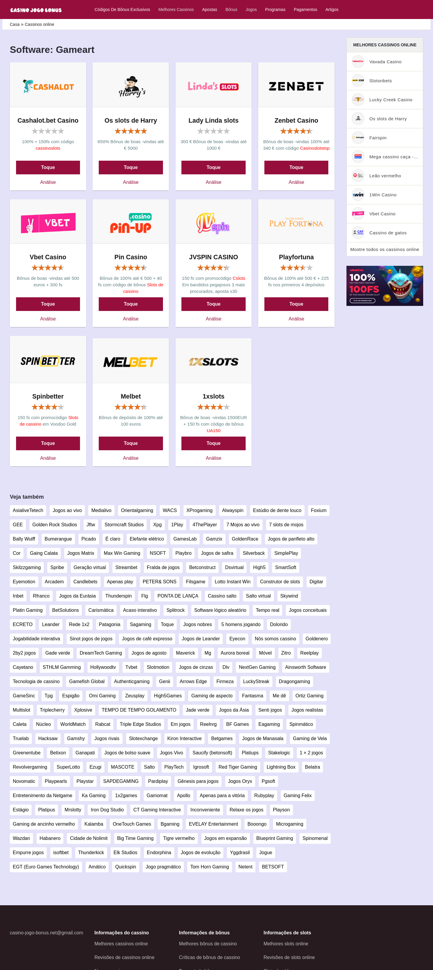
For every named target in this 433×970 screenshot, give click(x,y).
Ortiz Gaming (310, 695)
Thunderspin (118, 595)
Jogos (251, 9)
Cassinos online (39, 24)
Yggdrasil (240, 852)
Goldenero (317, 638)
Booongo (256, 824)
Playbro (183, 553)
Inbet (18, 595)
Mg (208, 652)
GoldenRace (245, 538)
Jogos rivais (106, 738)
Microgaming (289, 824)
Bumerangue (58, 538)
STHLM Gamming (62, 667)
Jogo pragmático (163, 866)
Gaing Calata (44, 553)
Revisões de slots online (289, 957)
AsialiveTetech (28, 510)
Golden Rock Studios (54, 524)
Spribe (57, 567)
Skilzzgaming (27, 567)
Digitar (316, 581)
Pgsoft (268, 781)
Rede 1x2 (79, 624)
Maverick (185, 652)
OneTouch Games (132, 824)
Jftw (91, 524)
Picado (88, 538)
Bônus (231, 9)
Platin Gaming (28, 610)
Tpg (49, 695)
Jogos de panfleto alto (291, 538)
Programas (275, 9)
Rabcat (102, 724)
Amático (97, 866)
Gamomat (157, 795)
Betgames (222, 738)
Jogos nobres (197, 624)
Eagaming (269, 724)
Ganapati (85, 752)
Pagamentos (305, 9)
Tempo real (267, 610)
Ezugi (95, 767)
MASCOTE (122, 767)
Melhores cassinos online (121, 943)
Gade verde (57, 652)
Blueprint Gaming (274, 838)
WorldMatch (73, 724)
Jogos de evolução (200, 852)
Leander (50, 624)
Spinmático (301, 724)
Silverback (254, 553)
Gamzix (214, 538)
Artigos (331, 9)
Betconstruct (202, 567)
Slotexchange (143, 738)
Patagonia (109, 624)
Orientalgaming (137, 510)
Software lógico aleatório (220, 610)
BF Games (237, 724)
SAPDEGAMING (121, 781)
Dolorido (279, 624)
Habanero (50, 838)
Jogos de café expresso (147, 638)
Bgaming (170, 824)
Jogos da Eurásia (77, 595)
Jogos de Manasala (262, 738)
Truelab (21, 738)
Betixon (58, 752)
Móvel (265, 652)
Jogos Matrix (80, 553)
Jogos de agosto (148, 652)
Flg (144, 595)
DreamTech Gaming (101, 652)
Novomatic (24, 781)
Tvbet (131, 667)
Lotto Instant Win (232, 581)
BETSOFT (273, 866)
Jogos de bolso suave (127, 752)
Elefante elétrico (147, 538)
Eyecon (237, 638)
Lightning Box (281, 767)
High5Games (168, 695)
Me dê (279, 695)
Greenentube (26, 752)
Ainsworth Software (305, 667)
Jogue (265, 852)
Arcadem (54, 581)
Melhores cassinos (176, 9)
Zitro (286, 652)
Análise (48, 182)
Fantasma (252, 695)
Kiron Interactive (184, 738)
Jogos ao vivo (67, 510)
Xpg (157, 524)
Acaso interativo (140, 610)
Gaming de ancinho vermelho (44, 824)
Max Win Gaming (122, 553)
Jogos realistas (307, 710)
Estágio (21, 809)
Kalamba (93, 824)
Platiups (250, 752)
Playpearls (56, 781)
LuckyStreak (256, 681)
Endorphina (159, 852)
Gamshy (76, 738)
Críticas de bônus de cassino (209, 957)
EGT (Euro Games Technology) (46, 866)
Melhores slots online (285, 943)
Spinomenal (315, 838)
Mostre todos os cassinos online (384, 249)
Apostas (209, 9)
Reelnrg (208, 724)
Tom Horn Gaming (209, 866)
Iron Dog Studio (107, 809)
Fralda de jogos (163, 567)
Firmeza (225, 681)
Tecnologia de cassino (36, 681)
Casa (15, 24)
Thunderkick (91, 852)
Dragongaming (294, 681)
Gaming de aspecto (212, 695)
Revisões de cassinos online (124, 957)
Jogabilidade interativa (36, 638)
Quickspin (125, 866)
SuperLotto (68, 767)
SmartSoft (285, 567)
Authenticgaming (132, 681)
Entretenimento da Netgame (42, 795)
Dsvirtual (234, 567)
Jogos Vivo (171, 752)
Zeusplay (135, 695)
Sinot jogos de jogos (91, 638)
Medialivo (101, 510)
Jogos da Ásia (234, 710)
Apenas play (120, 581)
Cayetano (23, 667)
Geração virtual (90, 567)
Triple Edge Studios (140, 724)
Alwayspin (233, 510)
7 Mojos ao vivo (243, 524)
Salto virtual (258, 595)
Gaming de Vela (310, 738)
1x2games (126, 795)
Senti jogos (270, 710)
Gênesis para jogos (198, 781)
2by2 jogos (24, 652)
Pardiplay (158, 781)
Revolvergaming (30, 767)
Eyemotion (24, 581)
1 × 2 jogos (311, 752)
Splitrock (176, 610)
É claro (113, 538)
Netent (245, 866)
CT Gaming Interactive (157, 809)
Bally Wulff (24, 538)
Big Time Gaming (135, 838)
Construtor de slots (280, 581)
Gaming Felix (298, 795)
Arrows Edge (193, 681)
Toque (48, 167)
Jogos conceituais (308, 610)
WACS (170, 510)
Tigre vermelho (178, 838)
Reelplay (309, 652)
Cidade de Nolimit (88, 838)
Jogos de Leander (201, 638)
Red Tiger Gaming (238, 767)
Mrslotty (73, 809)
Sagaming (140, 624)
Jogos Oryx (240, 781)
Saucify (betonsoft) (212, 752)
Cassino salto (222, 595)
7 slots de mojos (286, 524)
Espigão (70, 695)
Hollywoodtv (103, 667)
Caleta (19, 724)
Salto (149, 767)
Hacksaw (48, 738)
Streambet (126, 567)
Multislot (21, 710)
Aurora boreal (235, 652)
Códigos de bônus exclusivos (122, 9)
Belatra (312, 767)
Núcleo (43, 724)
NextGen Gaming (257, 667)
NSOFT (158, 553)
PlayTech (174, 767)
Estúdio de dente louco (277, 510)
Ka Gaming (94, 795)
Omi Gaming (102, 695)
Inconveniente (205, 809)
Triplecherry (52, 710)
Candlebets (85, 581)
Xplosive (83, 710)
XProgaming (199, 510)
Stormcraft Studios (124, 524)
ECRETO (22, 624)
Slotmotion (158, 667)
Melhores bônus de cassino (208, 943)
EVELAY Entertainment (213, 824)
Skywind (289, 595)
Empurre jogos (28, 852)
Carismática (100, 610)
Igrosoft (201, 767)
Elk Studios (125, 852)
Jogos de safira (217, 553)
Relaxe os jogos (246, 809)
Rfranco (41, 595)
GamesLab (185, 538)
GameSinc (24, 695)
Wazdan (21, 838)
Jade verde (197, 710)
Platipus (46, 809)
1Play (177, 524)
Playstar (85, 781)
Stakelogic (279, 752)
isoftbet (61, 852)
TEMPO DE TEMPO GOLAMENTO (139, 710)
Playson (281, 809)
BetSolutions (65, 610)
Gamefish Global (86, 681)
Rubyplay (264, 795)
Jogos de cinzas (196, 667)
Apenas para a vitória (222, 795)
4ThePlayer (205, 524)
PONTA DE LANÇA (177, 595)
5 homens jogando (241, 624)
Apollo (183, 795)
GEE (18, 524)
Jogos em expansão (225, 838)
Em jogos (181, 724)
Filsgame (195, 581)
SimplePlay (286, 553)
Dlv (225, 667)
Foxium (319, 510)
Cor (17, 553)
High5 (259, 567)
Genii (164, 681)
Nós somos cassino (275, 638)
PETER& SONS (160, 581)
